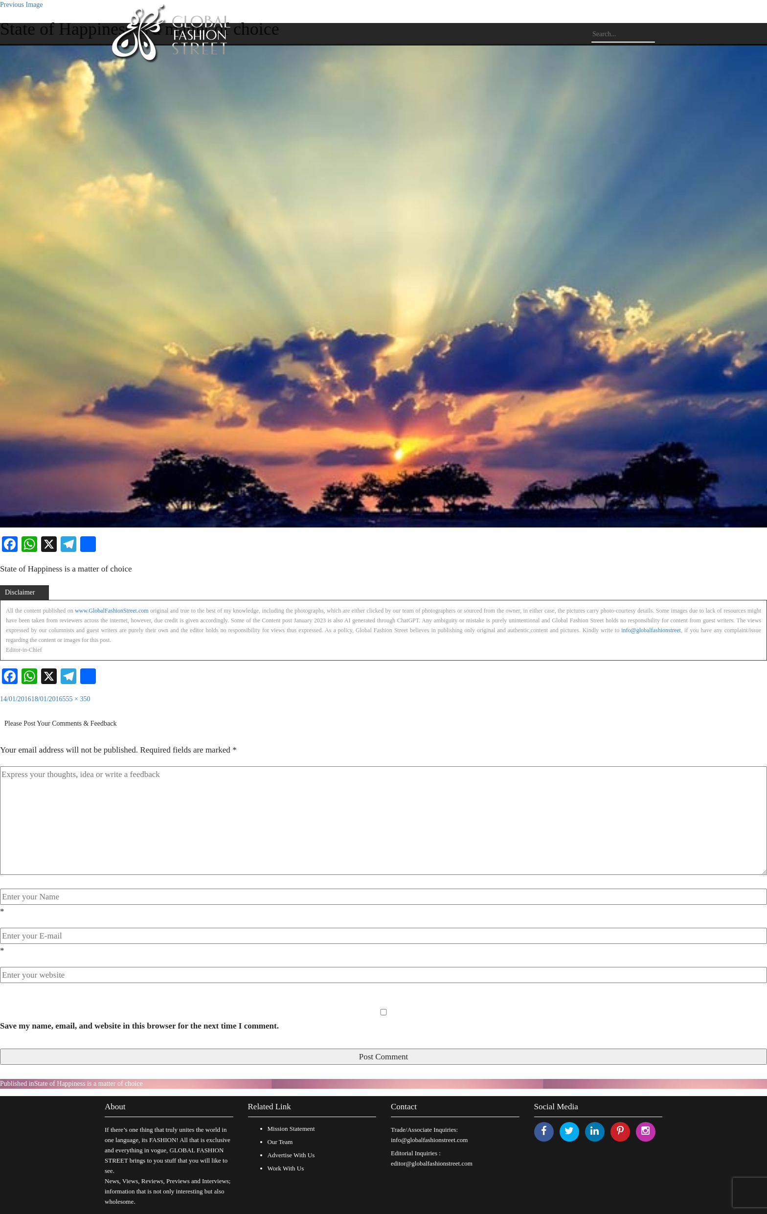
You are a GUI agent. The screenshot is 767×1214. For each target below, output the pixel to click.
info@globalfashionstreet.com (429, 1140)
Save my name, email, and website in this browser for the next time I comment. (139, 1026)
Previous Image (21, 4)
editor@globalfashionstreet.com (432, 1163)
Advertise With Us (291, 1155)
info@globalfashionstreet (651, 630)
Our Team (280, 1141)
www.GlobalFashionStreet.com (112, 610)
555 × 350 (76, 699)
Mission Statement (291, 1128)
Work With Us (286, 1168)
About (115, 1106)
